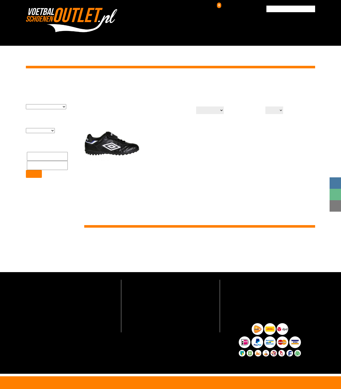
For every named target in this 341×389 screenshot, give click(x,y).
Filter (33, 162)
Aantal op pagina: (247, 110)
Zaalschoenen (204, 37)
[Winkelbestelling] (209, 110)
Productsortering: (177, 110)
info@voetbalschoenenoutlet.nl (55, 295)
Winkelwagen (229, 8)
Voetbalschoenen (112, 37)
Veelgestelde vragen (141, 282)
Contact (304, 37)
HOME (82, 37)
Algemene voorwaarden (143, 327)
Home (260, 81)
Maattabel (133, 319)
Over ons (235, 37)
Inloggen (189, 9)
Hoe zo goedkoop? (139, 312)
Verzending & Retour (269, 37)
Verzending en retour (141, 289)
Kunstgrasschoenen (160, 37)
